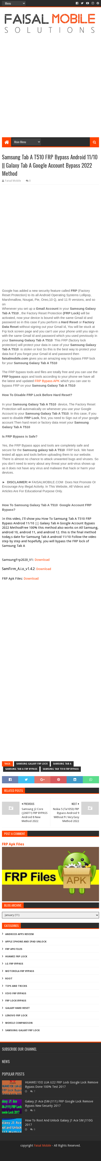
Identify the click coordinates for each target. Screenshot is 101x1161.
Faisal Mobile (42, 1145)
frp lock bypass (15, 1000)
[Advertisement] (50, 82)
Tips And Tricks (16, 986)
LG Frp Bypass (14, 963)
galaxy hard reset (17, 1008)
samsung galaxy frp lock (32, 764)
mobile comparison (19, 1023)
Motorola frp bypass (19, 971)
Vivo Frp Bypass (15, 993)
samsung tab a (62, 764)
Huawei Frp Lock (16, 956)
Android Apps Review (19, 934)
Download (42, 560)
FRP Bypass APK (47, 381)
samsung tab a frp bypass (21, 769)
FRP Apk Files (13, 844)
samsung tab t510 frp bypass (61, 769)
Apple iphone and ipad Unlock (25, 941)
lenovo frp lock (16, 1015)
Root (8, 978)
